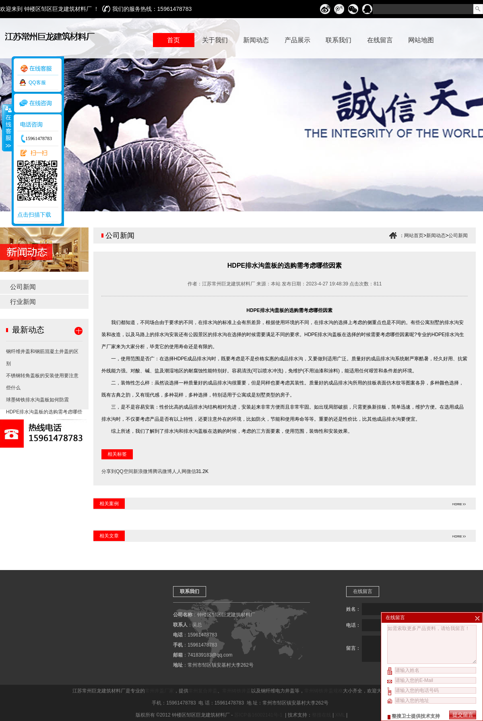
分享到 (108, 471)
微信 (191, 471)
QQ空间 (124, 471)
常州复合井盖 (202, 691)
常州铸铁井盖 (236, 691)
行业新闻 (23, 301)
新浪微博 (143, 471)
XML (340, 715)
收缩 (6, 127)
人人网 (179, 471)
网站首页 (413, 235)
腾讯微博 (162, 471)
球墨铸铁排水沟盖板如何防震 (37, 400)
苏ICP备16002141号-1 (259, 715)
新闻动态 (436, 235)
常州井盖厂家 (159, 691)
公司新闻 (23, 286)
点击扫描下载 (34, 214)
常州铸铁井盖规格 (323, 691)
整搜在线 (321, 715)
